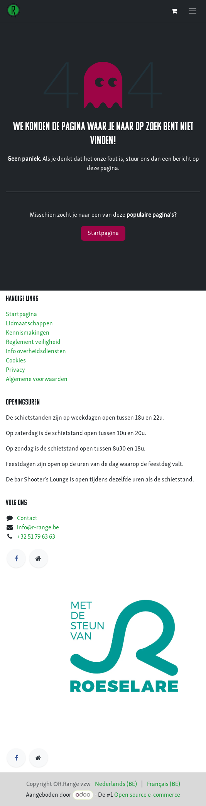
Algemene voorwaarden (37, 379)
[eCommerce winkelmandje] (174, 11)
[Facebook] (16, 558)
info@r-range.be (38, 528)
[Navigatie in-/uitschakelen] (192, 11)
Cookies (16, 361)
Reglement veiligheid (33, 342)
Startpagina (103, 233)
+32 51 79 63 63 (36, 537)
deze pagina (102, 168)
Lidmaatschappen (29, 324)
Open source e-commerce (147, 795)
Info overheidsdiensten (36, 352)
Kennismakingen (27, 333)
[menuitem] (116, 784)
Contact (27, 518)
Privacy (15, 370)
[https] (38, 558)
